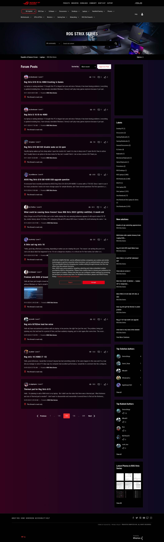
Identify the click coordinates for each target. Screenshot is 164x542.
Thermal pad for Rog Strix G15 (37, 389)
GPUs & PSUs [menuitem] (38, 17)
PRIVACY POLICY (116, 524)
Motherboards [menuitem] (25, 17)
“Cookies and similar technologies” (68, 276)
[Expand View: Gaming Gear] (67, 17)
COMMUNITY (93, 3)
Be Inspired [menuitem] (29, 11)
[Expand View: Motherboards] (31, 17)
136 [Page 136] (74, 416)
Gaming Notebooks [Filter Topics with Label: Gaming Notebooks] (122, 141)
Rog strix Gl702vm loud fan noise (38, 324)
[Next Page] (92, 416)
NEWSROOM (30, 518)
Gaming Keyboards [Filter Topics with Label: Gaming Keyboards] (121, 137)
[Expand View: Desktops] (79, 11)
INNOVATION (74, 3)
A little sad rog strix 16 (34, 244)
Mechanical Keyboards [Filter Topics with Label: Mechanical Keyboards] (123, 158)
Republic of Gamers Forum (29, 57)
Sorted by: (75, 67)
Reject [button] (70, 282)
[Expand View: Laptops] (89, 11)
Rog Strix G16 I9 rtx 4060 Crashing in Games (43, 82)
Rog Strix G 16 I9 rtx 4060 (35, 114)
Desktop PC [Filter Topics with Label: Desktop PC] (119, 128)
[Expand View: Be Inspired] (35, 11)
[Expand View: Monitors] (54, 17)
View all (118, 392)
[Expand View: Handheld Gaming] (104, 11)
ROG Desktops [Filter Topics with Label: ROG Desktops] (120, 170)
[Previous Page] (41, 416)
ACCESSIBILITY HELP (42, 518)
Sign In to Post (104, 67)
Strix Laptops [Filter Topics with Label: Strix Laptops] (120, 191)
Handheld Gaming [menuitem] (97, 11)
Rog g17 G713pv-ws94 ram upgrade (127, 320)
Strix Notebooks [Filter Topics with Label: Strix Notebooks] (121, 206)
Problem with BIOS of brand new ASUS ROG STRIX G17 (47, 277)
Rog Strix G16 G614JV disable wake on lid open (45, 147)
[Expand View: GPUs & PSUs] (44, 17)
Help (136, 14)
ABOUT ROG (16, 518)
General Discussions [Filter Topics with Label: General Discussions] (122, 145)
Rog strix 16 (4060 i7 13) (35, 357)
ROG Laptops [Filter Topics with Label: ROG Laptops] (120, 174)
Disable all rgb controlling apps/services (128, 225)
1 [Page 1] (50, 416)
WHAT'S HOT (102, 3)
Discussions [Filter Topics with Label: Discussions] (120, 133)
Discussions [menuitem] (63, 11)
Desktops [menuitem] (74, 11)
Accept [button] (93, 282)
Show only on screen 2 (123, 271)
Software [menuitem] (51, 11)
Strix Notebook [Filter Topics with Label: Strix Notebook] (120, 195)
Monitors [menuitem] (50, 17)
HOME (23, 518)
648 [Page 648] (83, 416)
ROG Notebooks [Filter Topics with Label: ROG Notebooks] (121, 179)
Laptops (42, 57)
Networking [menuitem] (73, 17)
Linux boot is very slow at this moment (127, 330)
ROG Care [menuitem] (41, 11)
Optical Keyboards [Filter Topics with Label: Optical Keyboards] (121, 162)
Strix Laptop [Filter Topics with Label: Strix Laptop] (119, 187)
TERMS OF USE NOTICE (104, 524)
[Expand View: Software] (56, 11)
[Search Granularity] (53, 43)
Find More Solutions (122, 337)
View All (119, 503)
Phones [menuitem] (110, 11)
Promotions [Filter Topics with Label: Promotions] (120, 166)
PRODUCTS (66, 3)
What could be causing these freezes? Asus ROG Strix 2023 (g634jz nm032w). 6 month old (64, 212)
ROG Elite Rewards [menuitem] (87, 17)
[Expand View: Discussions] (68, 11)
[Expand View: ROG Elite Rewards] (94, 17)
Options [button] (139, 57)
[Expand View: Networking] (78, 17)
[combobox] (90, 43)
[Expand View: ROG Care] (45, 11)
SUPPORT (110, 3)
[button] (120, 477)
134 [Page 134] (59, 416)
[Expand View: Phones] (114, 11)
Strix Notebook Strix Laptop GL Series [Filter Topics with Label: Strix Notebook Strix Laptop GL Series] (127, 200)
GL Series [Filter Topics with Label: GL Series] (119, 149)
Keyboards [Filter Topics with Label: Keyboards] (119, 154)
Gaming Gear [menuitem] (61, 17)
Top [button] (24, 537)
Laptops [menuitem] (84, 11)
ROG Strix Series (52, 93)
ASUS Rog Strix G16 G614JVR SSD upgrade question (46, 179)
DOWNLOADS (84, 3)
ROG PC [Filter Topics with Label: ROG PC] (118, 183)
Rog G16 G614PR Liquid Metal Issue (127, 248)
